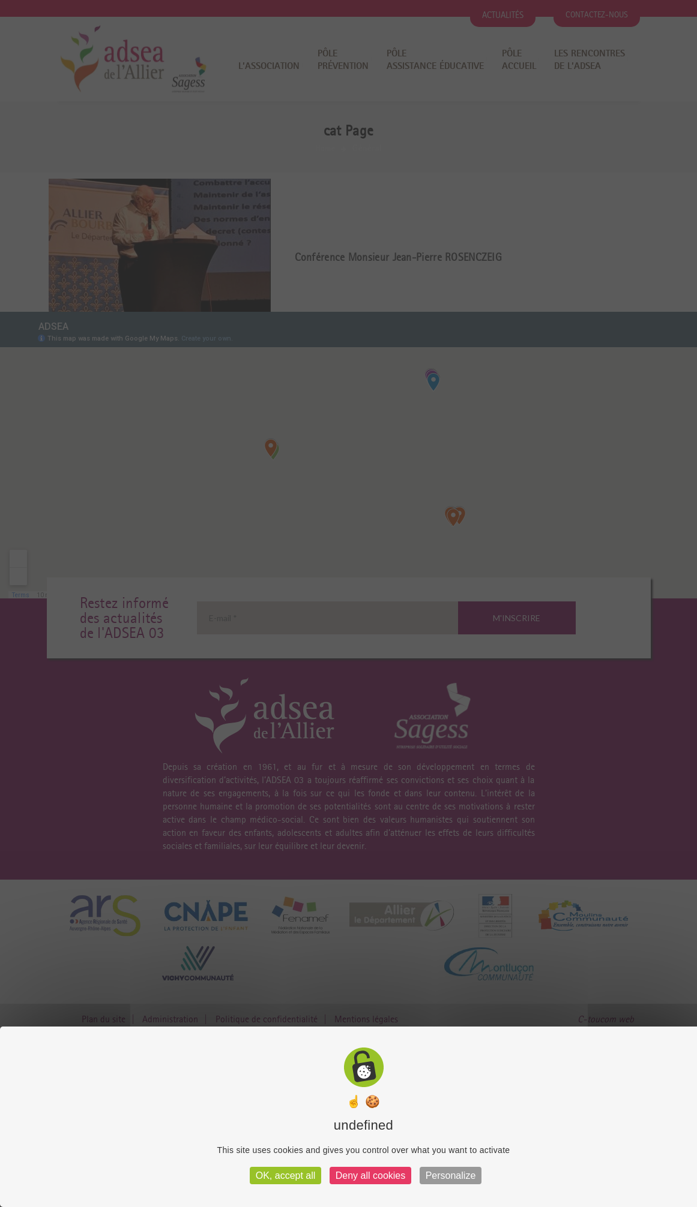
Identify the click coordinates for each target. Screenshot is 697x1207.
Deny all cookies (371, 1175)
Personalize (451, 1175)
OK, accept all (286, 1175)
